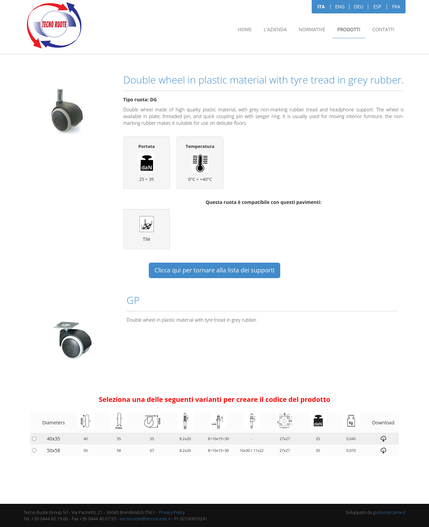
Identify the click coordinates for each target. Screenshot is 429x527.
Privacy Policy (172, 512)
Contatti (383, 29)
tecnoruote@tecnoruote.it (145, 519)
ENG (340, 6)
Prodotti (349, 29)
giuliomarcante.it (389, 512)
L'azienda (275, 29)
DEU (358, 6)
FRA (396, 6)
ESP (377, 6)
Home (245, 29)
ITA (321, 6)
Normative (312, 29)
